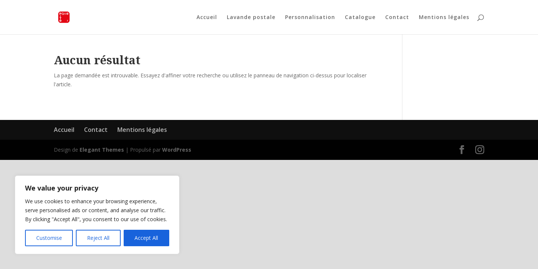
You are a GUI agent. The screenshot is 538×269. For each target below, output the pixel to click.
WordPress (176, 149)
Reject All (98, 237)
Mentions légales (444, 18)
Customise (49, 237)
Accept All (146, 237)
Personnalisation (310, 18)
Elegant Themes (102, 149)
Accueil (207, 18)
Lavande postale (251, 18)
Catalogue (360, 18)
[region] (97, 215)
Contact (397, 18)
